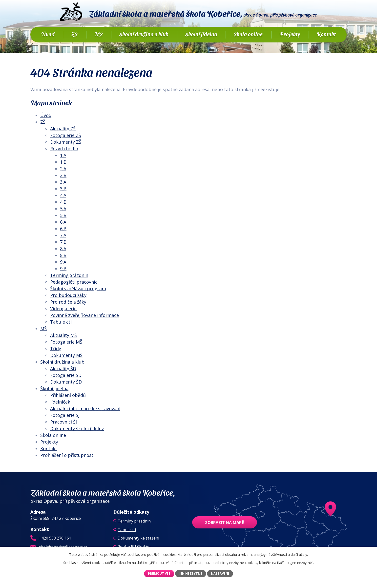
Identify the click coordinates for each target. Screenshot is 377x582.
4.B (63, 202)
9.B (63, 269)
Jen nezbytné (190, 573)
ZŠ (74, 34)
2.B (63, 175)
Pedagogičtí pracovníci (74, 282)
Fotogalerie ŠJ (65, 415)
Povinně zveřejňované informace (84, 315)
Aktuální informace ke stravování (85, 408)
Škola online (248, 34)
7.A (63, 235)
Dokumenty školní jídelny (77, 428)
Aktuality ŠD (63, 368)
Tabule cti (61, 322)
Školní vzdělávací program (78, 288)
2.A (63, 169)
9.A (63, 262)
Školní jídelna (201, 34)
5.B (63, 215)
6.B (63, 229)
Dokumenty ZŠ (65, 142)
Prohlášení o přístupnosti (67, 455)
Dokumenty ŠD (66, 382)
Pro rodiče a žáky (68, 302)
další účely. (299, 554)
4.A (63, 195)
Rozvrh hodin (64, 149)
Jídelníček (60, 402)
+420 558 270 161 (55, 538)
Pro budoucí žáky (68, 295)
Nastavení (220, 573)
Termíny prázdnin (69, 275)
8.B (63, 255)
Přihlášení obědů (68, 395)
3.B (63, 189)
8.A (63, 249)
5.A (63, 209)
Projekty (289, 34)
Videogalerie (63, 308)
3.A (63, 182)
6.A (63, 222)
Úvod (48, 34)
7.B (63, 242)
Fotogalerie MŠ (66, 342)
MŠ (98, 34)
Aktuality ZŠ (63, 129)
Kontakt (326, 34)
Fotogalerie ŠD (66, 375)
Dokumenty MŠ (66, 355)
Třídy (55, 348)
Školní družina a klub (143, 34)
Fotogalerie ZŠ (65, 135)
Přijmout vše (159, 573)
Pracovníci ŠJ (63, 422)
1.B (63, 162)
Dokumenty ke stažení (138, 538)
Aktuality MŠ (63, 335)
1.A (63, 155)
